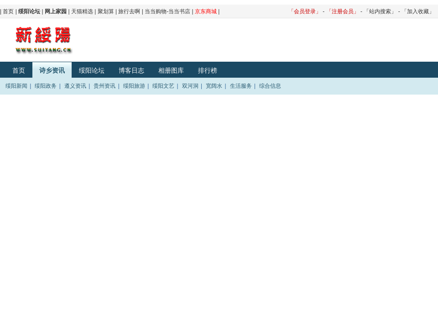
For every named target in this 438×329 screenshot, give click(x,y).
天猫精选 (82, 11)
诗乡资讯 (52, 70)
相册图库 (171, 70)
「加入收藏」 (418, 11)
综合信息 (270, 86)
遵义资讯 (75, 86)
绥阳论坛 (91, 70)
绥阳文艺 (163, 86)
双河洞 (190, 86)
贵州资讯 (104, 86)
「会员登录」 (304, 11)
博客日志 (131, 70)
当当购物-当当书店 (167, 11)
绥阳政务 (46, 86)
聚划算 (106, 11)
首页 (8, 11)
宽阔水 (214, 86)
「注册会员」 (342, 11)
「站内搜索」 (380, 11)
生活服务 (241, 86)
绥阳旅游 (134, 86)
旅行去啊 (129, 11)
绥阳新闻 (16, 86)
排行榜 (207, 70)
